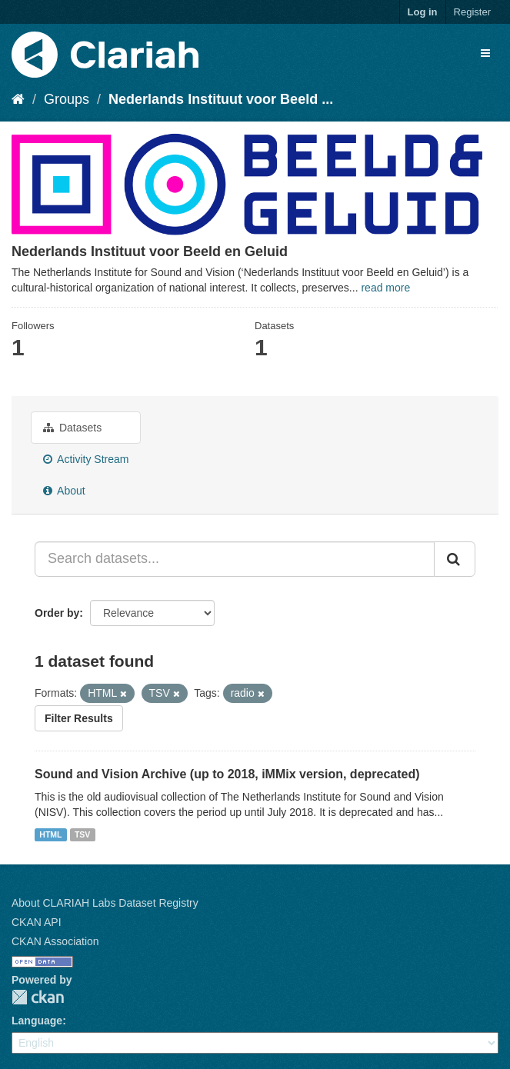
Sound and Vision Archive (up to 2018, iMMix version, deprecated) (227, 774)
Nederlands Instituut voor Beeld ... (220, 99)
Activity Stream (85, 459)
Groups (66, 99)
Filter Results (79, 718)
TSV (82, 834)
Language (37, 1020)
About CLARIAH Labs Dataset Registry (105, 903)
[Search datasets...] (235, 559)
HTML (50, 834)
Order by (57, 613)
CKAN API (37, 922)
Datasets (72, 427)
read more (385, 287)
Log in (423, 12)
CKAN (38, 997)
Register (472, 12)
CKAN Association (55, 941)
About (64, 491)
